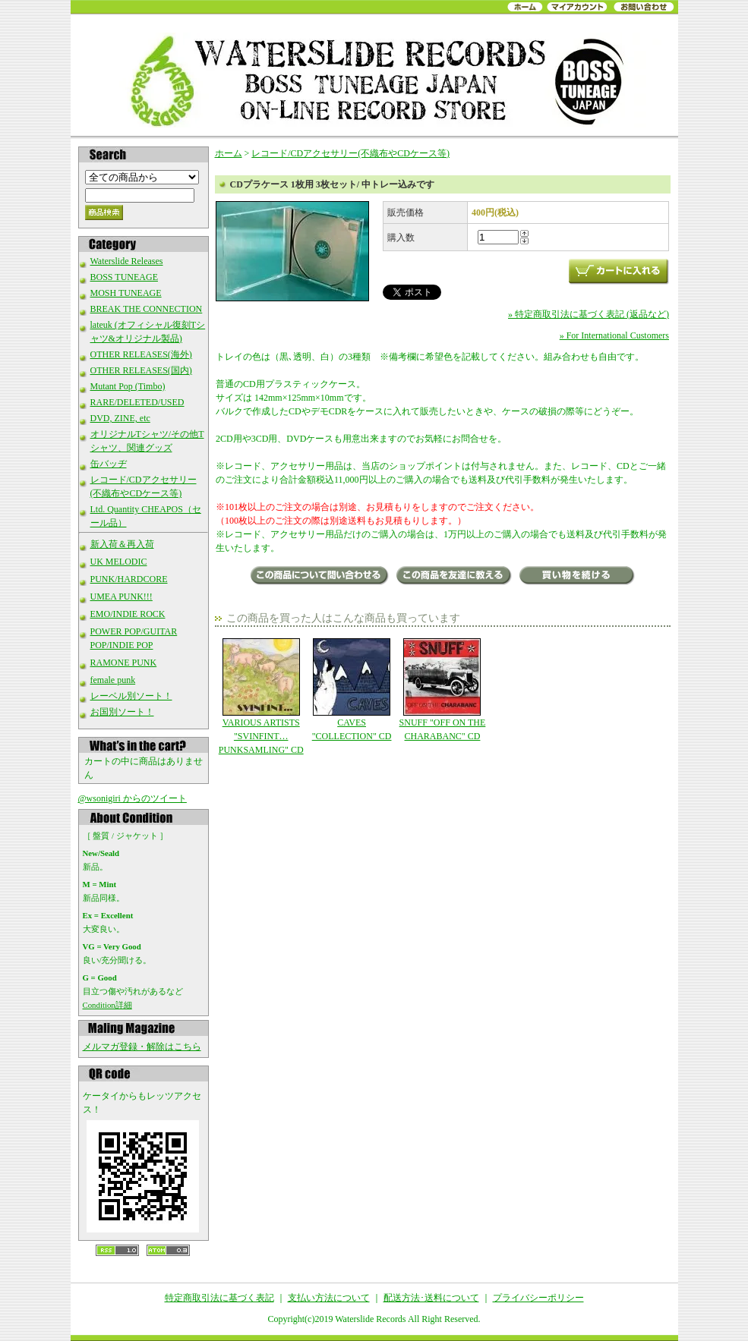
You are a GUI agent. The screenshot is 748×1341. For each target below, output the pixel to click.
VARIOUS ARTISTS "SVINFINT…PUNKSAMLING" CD (261, 696)
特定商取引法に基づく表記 (219, 1297)
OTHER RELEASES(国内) (141, 370)
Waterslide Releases (126, 261)
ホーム (228, 153)
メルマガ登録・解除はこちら (142, 1046)
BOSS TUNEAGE (124, 277)
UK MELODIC (118, 561)
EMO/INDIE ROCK (128, 614)
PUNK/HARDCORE (129, 579)
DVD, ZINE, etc (120, 418)
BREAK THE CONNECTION (146, 309)
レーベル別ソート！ (131, 696)
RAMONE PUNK (123, 662)
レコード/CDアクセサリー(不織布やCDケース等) (350, 153)
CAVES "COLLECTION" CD (351, 689)
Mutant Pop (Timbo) (128, 386)
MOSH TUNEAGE (126, 293)
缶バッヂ (108, 463)
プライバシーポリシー (538, 1297)
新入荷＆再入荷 (122, 544)
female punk (113, 680)
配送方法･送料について (431, 1297)
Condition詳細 (107, 1004)
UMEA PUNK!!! (121, 596)
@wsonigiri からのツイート (132, 798)
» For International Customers (614, 335)
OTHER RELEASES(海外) (141, 354)
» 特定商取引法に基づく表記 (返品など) (588, 314)
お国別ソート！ (122, 712)
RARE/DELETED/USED (137, 402)
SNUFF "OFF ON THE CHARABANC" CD (442, 689)
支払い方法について (329, 1297)
